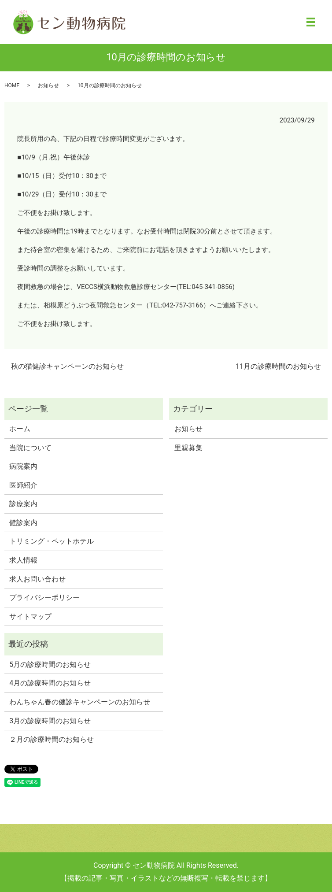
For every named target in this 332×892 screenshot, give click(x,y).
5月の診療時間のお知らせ (50, 664)
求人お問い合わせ (37, 579)
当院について (30, 448)
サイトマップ (30, 616)
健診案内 (23, 522)
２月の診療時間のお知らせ (51, 739)
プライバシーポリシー (44, 597)
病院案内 (23, 466)
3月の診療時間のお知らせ (50, 721)
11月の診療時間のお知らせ (278, 366)
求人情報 (23, 560)
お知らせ (48, 85)
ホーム (19, 429)
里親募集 (188, 448)
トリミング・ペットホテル (51, 541)
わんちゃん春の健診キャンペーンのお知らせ (79, 702)
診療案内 (23, 504)
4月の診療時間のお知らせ (50, 683)
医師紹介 (23, 485)
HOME (11, 85)
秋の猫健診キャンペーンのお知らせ (67, 366)
